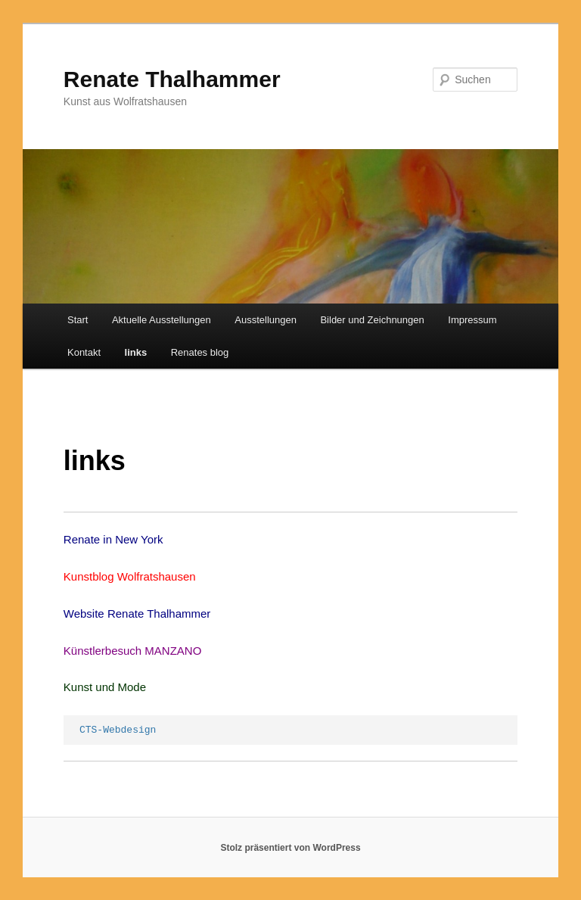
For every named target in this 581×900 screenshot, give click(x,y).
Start (77, 319)
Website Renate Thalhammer (137, 613)
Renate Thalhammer (172, 79)
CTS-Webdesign (117, 730)
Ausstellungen (266, 319)
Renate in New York (113, 539)
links (136, 352)
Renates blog (200, 352)
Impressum (472, 319)
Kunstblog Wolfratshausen (130, 576)
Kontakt (84, 352)
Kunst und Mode (105, 686)
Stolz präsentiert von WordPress (290, 847)
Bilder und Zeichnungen (372, 319)
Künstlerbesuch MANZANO (133, 650)
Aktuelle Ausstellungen (161, 319)
